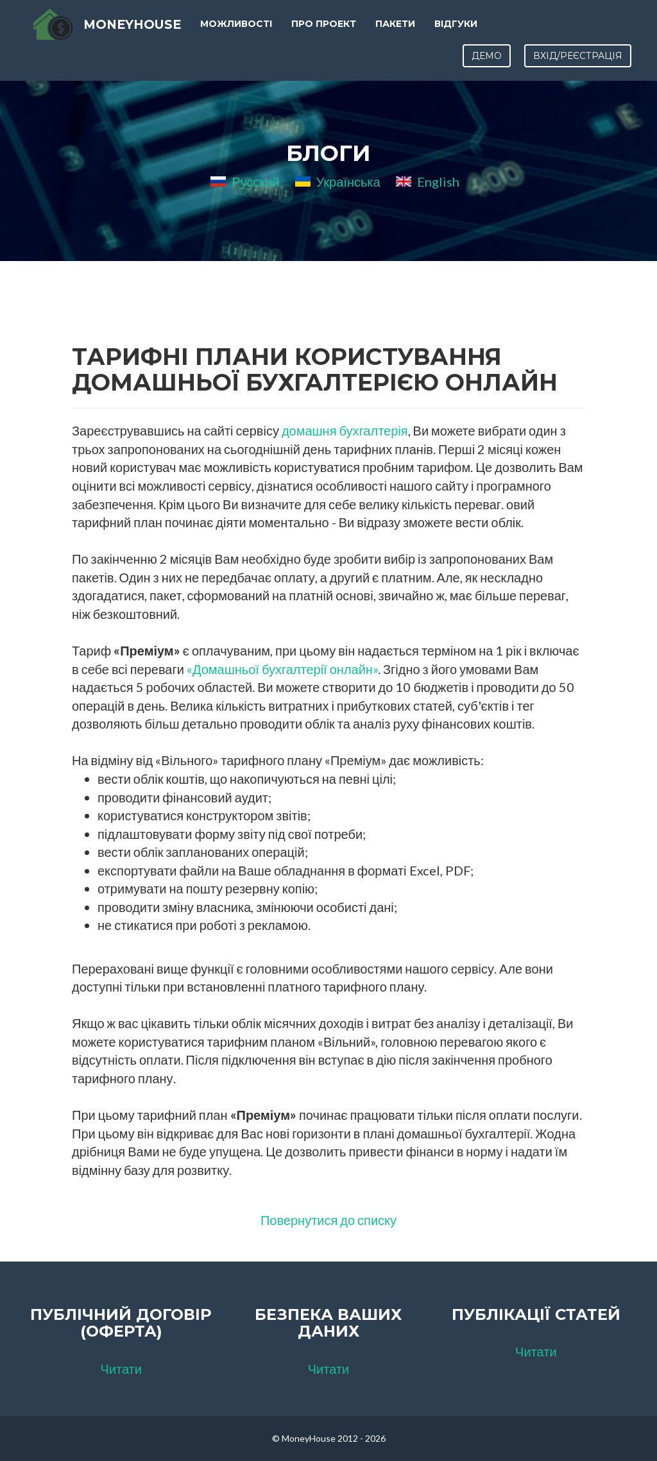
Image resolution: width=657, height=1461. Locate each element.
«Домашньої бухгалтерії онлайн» (282, 669)
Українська (337, 181)
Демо (487, 64)
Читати (120, 1368)
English (427, 181)
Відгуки (457, 32)
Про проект (325, 32)
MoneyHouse (130, 32)
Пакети (397, 32)
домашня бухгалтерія (345, 430)
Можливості (238, 32)
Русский (244, 181)
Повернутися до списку (328, 1220)
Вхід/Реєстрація (577, 64)
